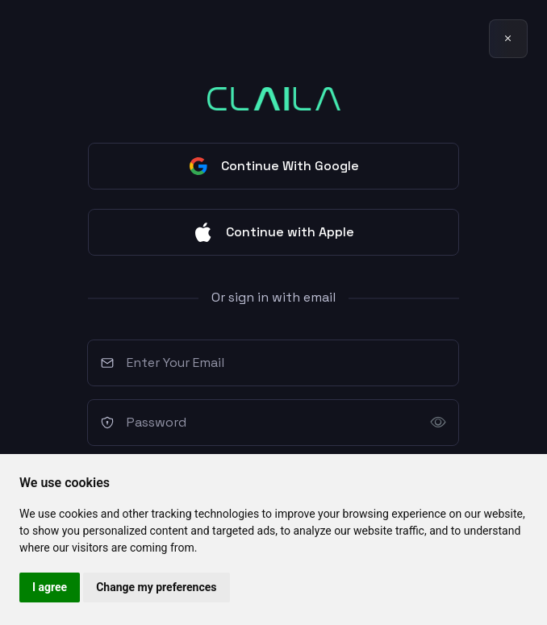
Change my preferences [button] (156, 587)
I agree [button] (49, 587)
